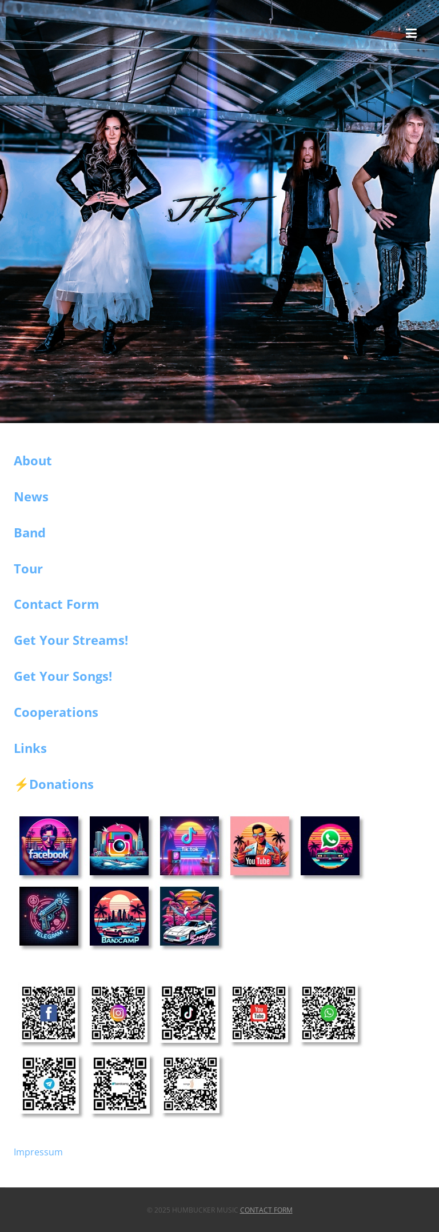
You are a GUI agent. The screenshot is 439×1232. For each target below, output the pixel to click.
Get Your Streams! (71, 639)
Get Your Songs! (63, 675)
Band (30, 532)
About (33, 460)
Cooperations (56, 711)
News (31, 496)
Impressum (38, 1152)
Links (30, 747)
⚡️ (21, 785)
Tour (28, 568)
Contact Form (56, 603)
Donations (61, 783)
